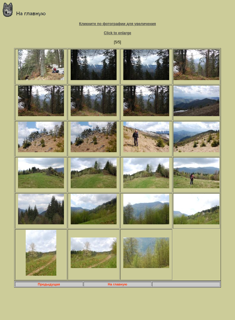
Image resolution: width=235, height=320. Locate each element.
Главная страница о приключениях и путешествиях (26, 9)
